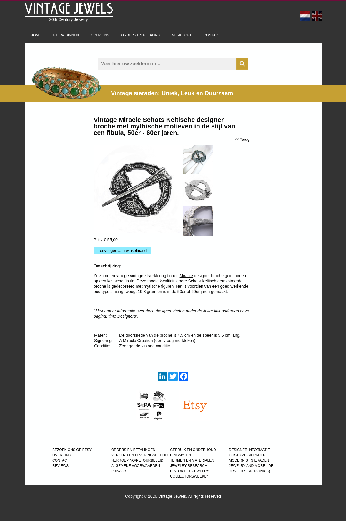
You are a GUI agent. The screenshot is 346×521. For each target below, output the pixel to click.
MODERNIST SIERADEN (249, 460)
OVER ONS (61, 455)
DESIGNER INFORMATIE (249, 450)
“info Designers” (122, 316)
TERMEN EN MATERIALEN (192, 460)
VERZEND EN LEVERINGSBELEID (139, 455)
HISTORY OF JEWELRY (189, 471)
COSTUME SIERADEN (247, 455)
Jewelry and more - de (251, 466)
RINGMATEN (180, 455)
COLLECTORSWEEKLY (189, 476)
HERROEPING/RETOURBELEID (137, 460)
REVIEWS (60, 466)
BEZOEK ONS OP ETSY (72, 450)
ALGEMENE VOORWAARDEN (135, 466)
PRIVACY (119, 471)
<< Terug (242, 140)
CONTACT (60, 460)
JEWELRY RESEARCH (188, 466)
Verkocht (182, 35)
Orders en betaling (140, 35)
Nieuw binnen (66, 35)
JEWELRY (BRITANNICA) (249, 471)
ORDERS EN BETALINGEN (133, 450)
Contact (211, 35)
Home (36, 35)
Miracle (186, 275)
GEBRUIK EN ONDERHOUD (193, 450)
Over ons (100, 35)
